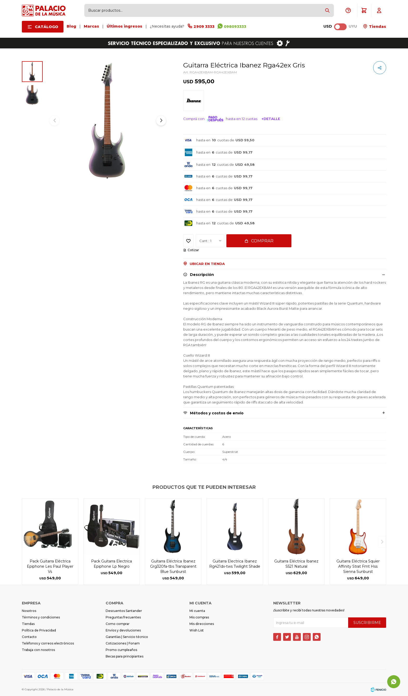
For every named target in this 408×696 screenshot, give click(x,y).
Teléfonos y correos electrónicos (48, 643)
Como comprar (118, 624)
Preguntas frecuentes (123, 617)
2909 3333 (204, 26)
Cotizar (193, 250)
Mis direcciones (201, 624)
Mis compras (199, 617)
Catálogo (46, 26)
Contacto (29, 637)
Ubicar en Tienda (207, 264)
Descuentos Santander (124, 611)
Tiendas (377, 26)
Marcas (91, 26)
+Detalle (271, 119)
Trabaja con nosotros (38, 650)
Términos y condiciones (41, 617)
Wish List (196, 630)
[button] (327, 10)
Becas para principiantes (124, 656)
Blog (71, 26)
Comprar (262, 240)
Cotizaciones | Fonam (123, 643)
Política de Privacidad (39, 630)
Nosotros (29, 611)
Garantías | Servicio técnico (127, 637)
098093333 (235, 26)
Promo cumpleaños (121, 650)
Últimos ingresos (124, 26)
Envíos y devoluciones (123, 630)
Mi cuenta (197, 611)
